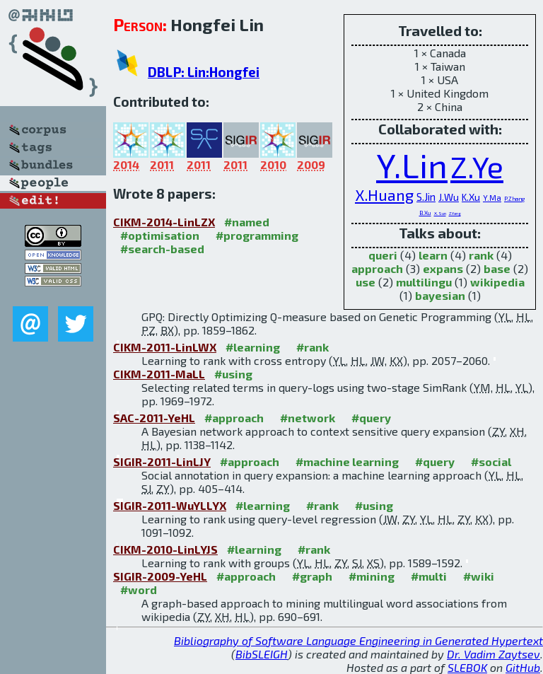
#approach (234, 417)
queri (382, 255)
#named (246, 221)
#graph (312, 576)
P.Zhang (514, 198)
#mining (372, 576)
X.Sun (440, 213)
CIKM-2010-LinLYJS (165, 549)
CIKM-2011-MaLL (159, 373)
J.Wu (448, 197)
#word (138, 589)
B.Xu (425, 212)
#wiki (478, 576)
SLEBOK (467, 667)
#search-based (162, 248)
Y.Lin (412, 164)
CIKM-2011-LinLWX (164, 347)
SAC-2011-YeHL (154, 417)
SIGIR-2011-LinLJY (162, 461)
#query (371, 417)
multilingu (424, 282)
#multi (429, 576)
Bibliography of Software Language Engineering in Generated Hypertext (358, 640)
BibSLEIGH (261, 654)
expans (443, 268)
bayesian (440, 295)
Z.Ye (476, 167)
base (497, 268)
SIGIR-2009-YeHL (160, 576)
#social (491, 461)
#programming (257, 235)
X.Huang (384, 194)
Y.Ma (492, 197)
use (365, 282)
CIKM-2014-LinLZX (164, 221)
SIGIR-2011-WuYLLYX (169, 505)
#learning (253, 347)
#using (233, 373)
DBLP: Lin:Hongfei (203, 72)
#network (307, 417)
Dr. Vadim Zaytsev (493, 654)
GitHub (523, 667)
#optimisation (159, 235)
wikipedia (497, 282)
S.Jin (426, 196)
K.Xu (471, 197)
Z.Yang (455, 213)
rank (481, 255)
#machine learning (347, 461)
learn (433, 255)
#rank (312, 347)
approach (377, 268)
